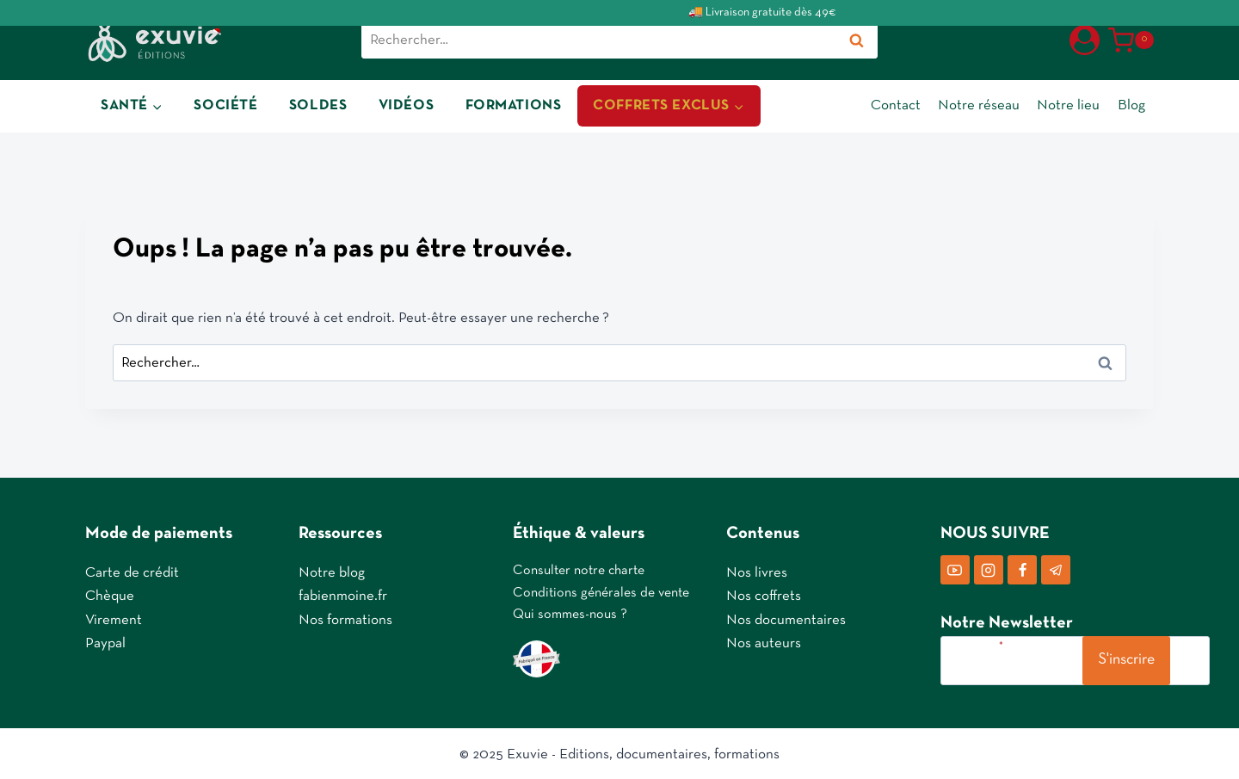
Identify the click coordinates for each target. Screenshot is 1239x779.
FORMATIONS (513, 105)
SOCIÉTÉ (225, 105)
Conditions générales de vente (601, 591)
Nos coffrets (763, 595)
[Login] (1084, 40)
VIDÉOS (406, 105)
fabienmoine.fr (343, 595)
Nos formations (345, 618)
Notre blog (332, 571)
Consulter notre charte (578, 569)
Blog (1131, 105)
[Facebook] (1022, 568)
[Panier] (1131, 40)
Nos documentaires (786, 618)
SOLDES (318, 105)
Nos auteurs (763, 641)
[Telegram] (1055, 568)
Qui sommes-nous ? (570, 614)
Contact (896, 105)
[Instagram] (988, 568)
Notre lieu (1068, 105)
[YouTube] (955, 568)
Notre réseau (979, 105)
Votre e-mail (974, 644)
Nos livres (756, 571)
